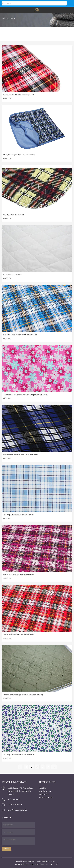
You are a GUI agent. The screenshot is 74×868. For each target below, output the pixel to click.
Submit (6, 848)
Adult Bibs (42, 788)
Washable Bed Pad (45, 797)
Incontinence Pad (45, 791)
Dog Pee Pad (43, 794)
